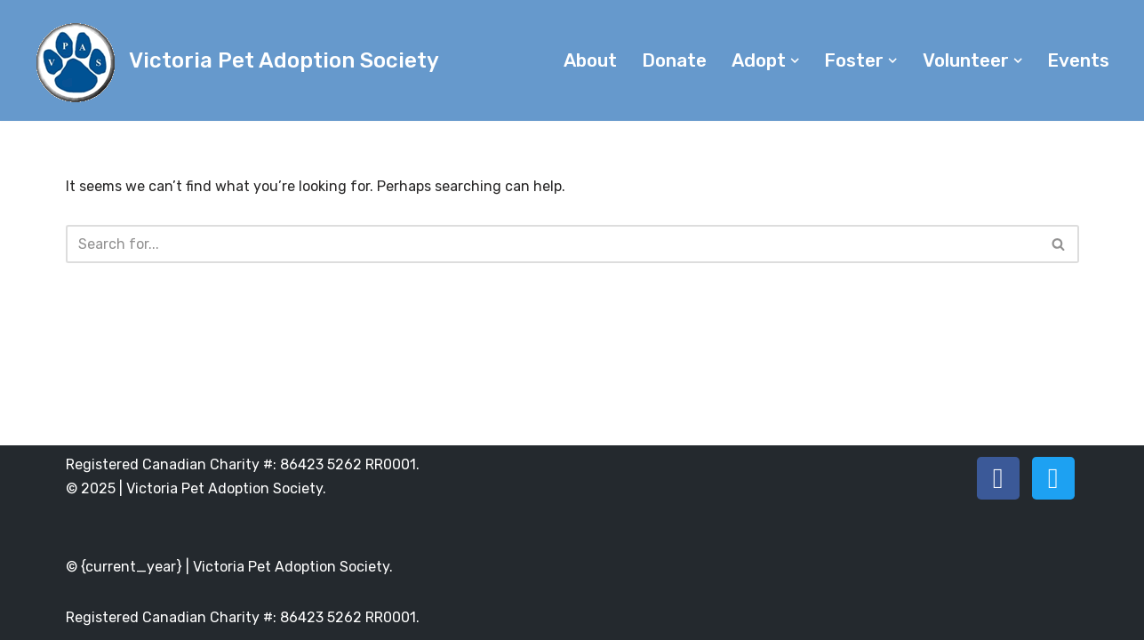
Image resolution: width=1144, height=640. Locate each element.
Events (1078, 60)
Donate (674, 60)
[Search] (552, 244)
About (590, 60)
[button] (794, 60)
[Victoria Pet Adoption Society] (235, 60)
